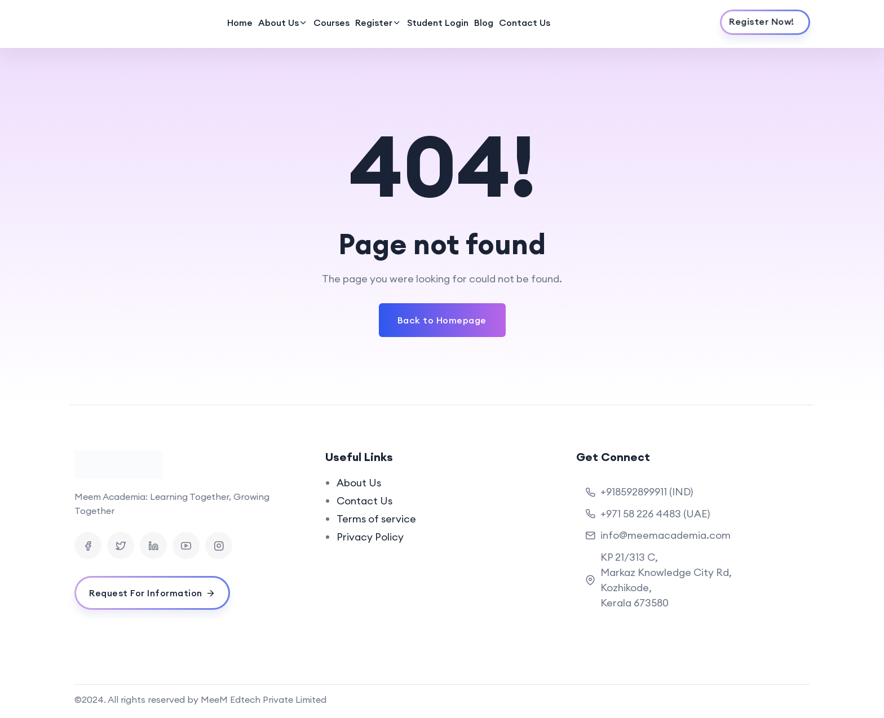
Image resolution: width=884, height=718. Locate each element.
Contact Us (524, 22)
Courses (331, 22)
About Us (278, 22)
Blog (483, 22)
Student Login (437, 22)
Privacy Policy (370, 536)
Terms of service (376, 518)
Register (373, 22)
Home (240, 22)
